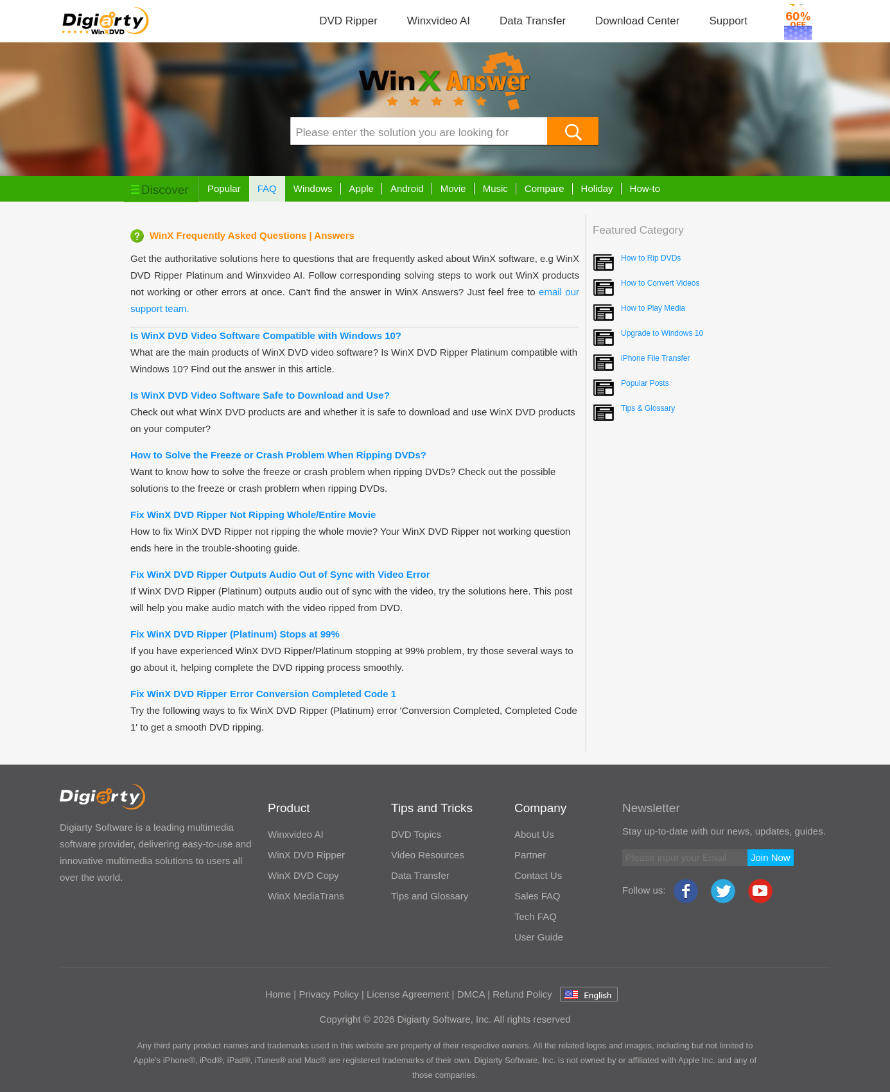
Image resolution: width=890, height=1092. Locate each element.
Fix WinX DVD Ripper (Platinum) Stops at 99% (235, 633)
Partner (530, 854)
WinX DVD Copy (303, 875)
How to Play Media (653, 308)
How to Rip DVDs (651, 258)
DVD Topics (416, 834)
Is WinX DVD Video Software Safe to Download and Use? (260, 395)
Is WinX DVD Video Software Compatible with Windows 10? (265, 335)
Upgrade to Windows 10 (662, 333)
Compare (544, 188)
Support (728, 21)
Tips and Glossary (429, 895)
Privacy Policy (328, 994)
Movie (453, 188)
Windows (313, 188)
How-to (645, 188)
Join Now (770, 857)
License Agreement (408, 994)
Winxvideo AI (438, 21)
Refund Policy (522, 994)
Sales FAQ (537, 895)
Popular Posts (645, 383)
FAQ (267, 188)
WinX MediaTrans (306, 895)
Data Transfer (533, 21)
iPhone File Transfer (655, 358)
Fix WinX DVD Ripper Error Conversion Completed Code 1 (263, 693)
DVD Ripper (348, 21)
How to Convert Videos (660, 283)
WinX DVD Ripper (306, 854)
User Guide (538, 937)
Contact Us (538, 875)
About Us (534, 834)
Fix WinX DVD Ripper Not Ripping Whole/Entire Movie (253, 514)
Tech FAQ (535, 916)
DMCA (471, 994)
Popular (224, 188)
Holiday (597, 188)
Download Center (637, 21)
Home (278, 994)
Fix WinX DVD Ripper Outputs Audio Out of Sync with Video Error (280, 574)
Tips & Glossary (648, 408)
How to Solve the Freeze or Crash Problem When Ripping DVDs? (278, 454)
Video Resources (427, 854)
